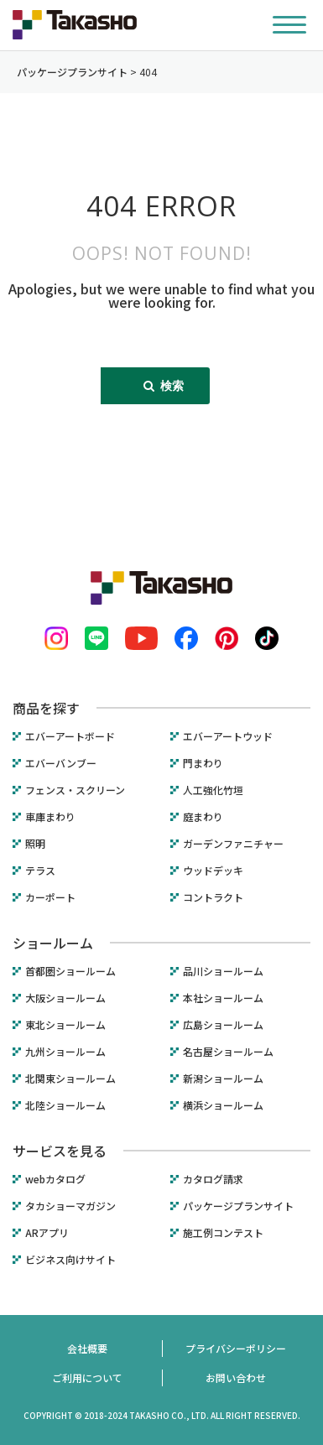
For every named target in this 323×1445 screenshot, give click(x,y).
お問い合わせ (236, 1377)
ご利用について (87, 1377)
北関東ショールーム (70, 1078)
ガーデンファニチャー (233, 844)
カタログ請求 (213, 1179)
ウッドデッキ (213, 870)
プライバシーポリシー (235, 1348)
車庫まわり (50, 817)
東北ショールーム (65, 1025)
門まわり (203, 763)
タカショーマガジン (70, 1206)
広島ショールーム (223, 1025)
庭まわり (203, 817)
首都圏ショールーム (70, 971)
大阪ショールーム (65, 998)
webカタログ (55, 1179)
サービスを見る (60, 1150)
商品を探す (46, 708)
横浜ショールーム (223, 1105)
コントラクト (213, 897)
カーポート (50, 897)
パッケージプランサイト (238, 1206)
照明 (35, 844)
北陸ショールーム (65, 1105)
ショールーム (53, 942)
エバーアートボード (70, 736)
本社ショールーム (223, 998)
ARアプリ (47, 1233)
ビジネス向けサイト (70, 1260)
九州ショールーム (65, 1052)
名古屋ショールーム (228, 1052)
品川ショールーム (223, 971)
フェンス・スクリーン (75, 790)
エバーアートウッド (228, 736)
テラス (40, 870)
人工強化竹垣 (213, 790)
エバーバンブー (60, 763)
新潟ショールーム (223, 1078)
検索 (163, 385)
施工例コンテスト (223, 1233)
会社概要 (87, 1348)
